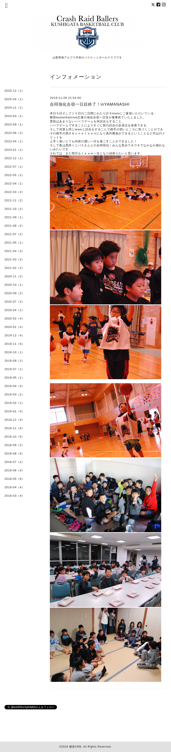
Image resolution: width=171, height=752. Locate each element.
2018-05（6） (14, 478)
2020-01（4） (14, 327)
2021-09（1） (14, 217)
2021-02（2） (14, 268)
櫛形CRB (75, 746)
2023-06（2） (14, 133)
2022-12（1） (14, 158)
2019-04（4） (14, 386)
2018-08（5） (14, 453)
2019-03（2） (14, 394)
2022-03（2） (14, 192)
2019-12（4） (14, 335)
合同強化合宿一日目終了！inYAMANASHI (90, 104)
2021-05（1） (14, 242)
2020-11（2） (14, 276)
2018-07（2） (14, 462)
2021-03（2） (14, 259)
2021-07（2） (14, 234)
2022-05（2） (14, 175)
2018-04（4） (14, 487)
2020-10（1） (14, 284)
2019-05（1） (14, 377)
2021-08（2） (14, 225)
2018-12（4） (14, 419)
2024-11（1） (14, 107)
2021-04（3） (14, 251)
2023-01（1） (14, 149)
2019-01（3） (14, 411)
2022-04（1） (14, 183)
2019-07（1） (14, 369)
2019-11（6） (14, 343)
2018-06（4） (14, 470)
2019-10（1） (14, 352)
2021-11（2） (14, 200)
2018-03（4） (14, 495)
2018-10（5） (14, 436)
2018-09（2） (14, 445)
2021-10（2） (14, 208)
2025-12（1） (14, 90)
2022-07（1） (14, 166)
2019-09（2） (14, 360)
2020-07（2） (14, 301)
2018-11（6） (14, 428)
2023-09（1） (14, 124)
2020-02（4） (14, 318)
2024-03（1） (14, 116)
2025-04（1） (14, 99)
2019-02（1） (14, 403)
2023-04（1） (14, 141)
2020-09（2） (14, 293)
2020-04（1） (14, 310)
